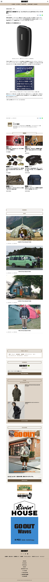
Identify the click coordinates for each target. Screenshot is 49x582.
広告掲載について (16, 556)
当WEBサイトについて (35, 556)
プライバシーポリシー (27, 556)
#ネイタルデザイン (20, 355)
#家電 (9, 354)
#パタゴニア (26, 355)
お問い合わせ (11, 556)
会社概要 (6, 556)
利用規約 (21, 556)
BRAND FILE (24, 568)
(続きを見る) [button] (15, 128)
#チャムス (13, 354)
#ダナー (34, 354)
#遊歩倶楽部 (18, 354)
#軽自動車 (22, 354)
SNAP (24, 566)
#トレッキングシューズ (12, 355)
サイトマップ (42, 556)
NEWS (14, 8)
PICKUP (24, 563)
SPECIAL (24, 564)
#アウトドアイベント (28, 354)
